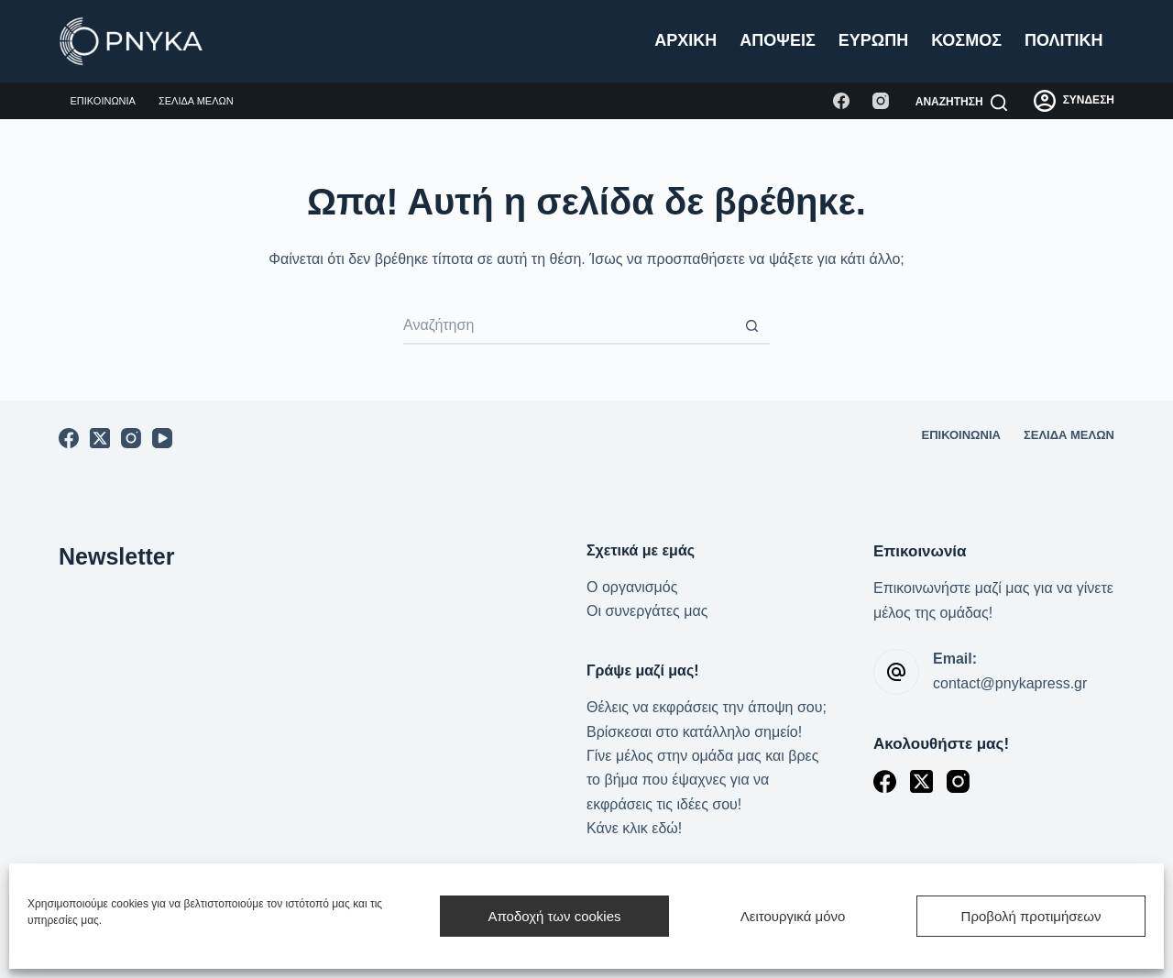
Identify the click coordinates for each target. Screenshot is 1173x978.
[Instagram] (880, 101)
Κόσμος (966, 40)
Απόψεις (777, 40)
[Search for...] (568, 326)
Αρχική (685, 40)
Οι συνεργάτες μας (646, 611)
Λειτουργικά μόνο (793, 916)
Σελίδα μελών (196, 100)
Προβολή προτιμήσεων (1031, 916)
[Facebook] (841, 101)
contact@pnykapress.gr (1010, 683)
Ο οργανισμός (631, 587)
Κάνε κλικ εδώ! (634, 828)
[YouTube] (162, 438)
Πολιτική (1064, 40)
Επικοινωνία (103, 100)
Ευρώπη (873, 40)
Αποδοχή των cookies (554, 916)
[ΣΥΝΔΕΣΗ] (1074, 101)
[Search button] (751, 326)
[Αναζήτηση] (961, 102)
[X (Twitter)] (100, 438)
